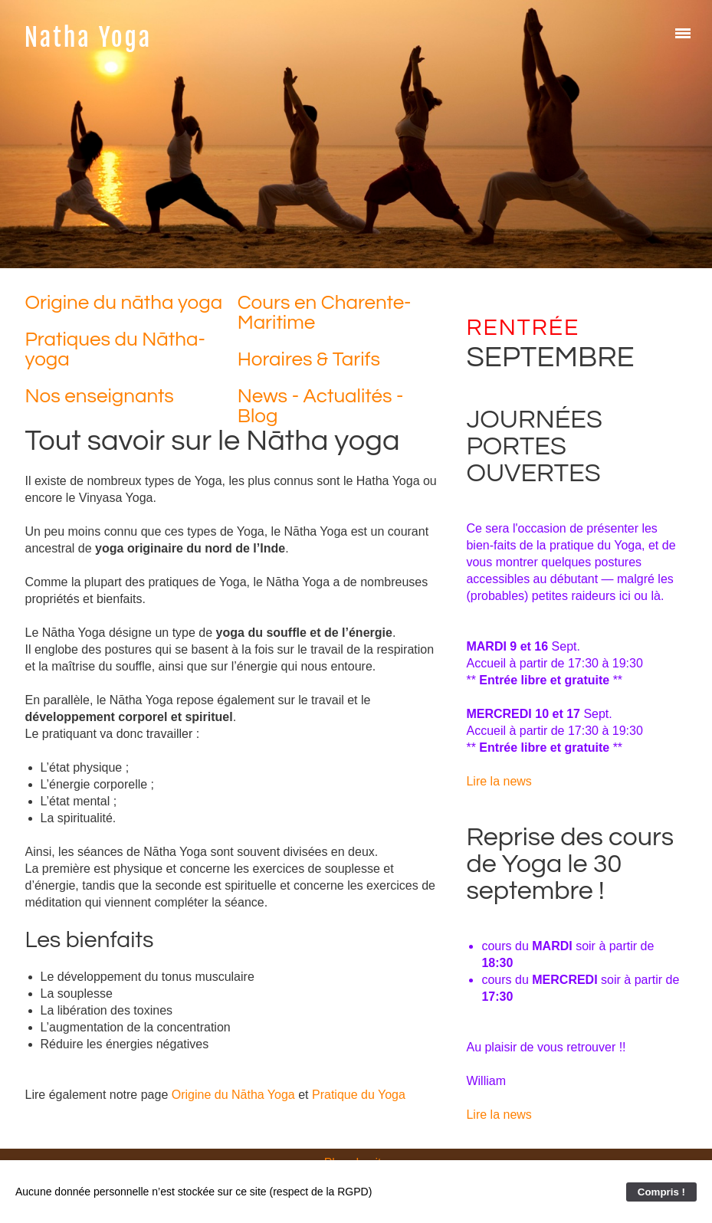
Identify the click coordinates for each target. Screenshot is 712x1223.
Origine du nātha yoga (124, 303)
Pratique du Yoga (358, 1094)
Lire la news (498, 781)
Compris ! (661, 1192)
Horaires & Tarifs (309, 359)
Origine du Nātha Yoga (233, 1094)
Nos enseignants (99, 396)
